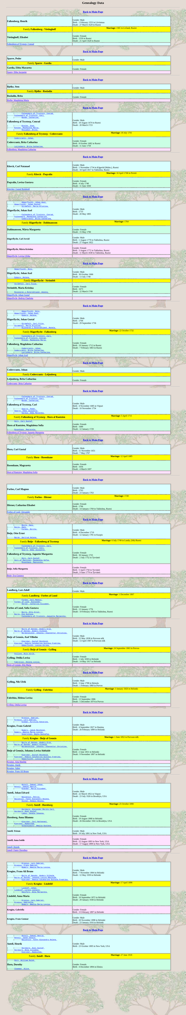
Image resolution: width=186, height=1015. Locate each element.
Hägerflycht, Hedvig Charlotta (20, 305)
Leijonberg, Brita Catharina (29, 149)
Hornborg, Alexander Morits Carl (38, 841)
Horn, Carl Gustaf (23, 436)
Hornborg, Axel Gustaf (25, 844)
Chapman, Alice (22, 1011)
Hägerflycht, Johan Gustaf (28, 208)
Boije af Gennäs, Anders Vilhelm (31, 653)
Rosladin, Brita (30, 132)
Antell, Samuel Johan (33, 814)
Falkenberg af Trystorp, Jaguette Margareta (25, 448)
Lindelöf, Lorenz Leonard (27, 927)
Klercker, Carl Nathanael (35, 855)
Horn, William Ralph (24, 1002)
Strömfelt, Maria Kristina (35, 210)
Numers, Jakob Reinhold (34, 756)
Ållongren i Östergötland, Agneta (31, 299)
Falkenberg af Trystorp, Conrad (20, 44)
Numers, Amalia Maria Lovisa (29, 759)
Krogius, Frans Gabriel (26, 900)
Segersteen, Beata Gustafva (36, 761)
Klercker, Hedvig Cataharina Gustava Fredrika (37, 667)
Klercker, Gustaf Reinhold (18, 192)
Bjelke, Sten (28, 127)
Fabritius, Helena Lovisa (27, 686)
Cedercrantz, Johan (24, 141)
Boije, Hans (28, 540)
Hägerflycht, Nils (23, 275)
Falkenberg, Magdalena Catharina (21, 152)
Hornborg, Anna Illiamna (26, 991)
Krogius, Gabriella (24, 941)
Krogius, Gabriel (30, 743)
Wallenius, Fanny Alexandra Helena (32, 830)
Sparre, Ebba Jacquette (17, 72)
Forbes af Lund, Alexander (18, 527)
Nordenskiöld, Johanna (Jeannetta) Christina (44, 655)
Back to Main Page (93, 11)
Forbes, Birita (29, 545)
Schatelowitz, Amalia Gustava (37, 860)
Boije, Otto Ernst (31, 633)
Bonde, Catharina (30, 118)
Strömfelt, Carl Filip (25, 290)
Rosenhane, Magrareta (25, 444)
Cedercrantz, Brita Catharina (37, 224)
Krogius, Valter (13, 798)
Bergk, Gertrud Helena (25, 554)
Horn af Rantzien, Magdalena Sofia (22, 487)
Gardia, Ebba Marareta (33, 427)
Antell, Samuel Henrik (25, 817)
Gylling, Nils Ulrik (24, 678)
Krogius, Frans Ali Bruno (18, 801)
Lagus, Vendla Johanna (33, 846)
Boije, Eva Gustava (15, 595)
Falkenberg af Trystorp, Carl (29, 116)
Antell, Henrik (13, 881)
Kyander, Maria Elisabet (34, 819)
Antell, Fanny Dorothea (17, 885)
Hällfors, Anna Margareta (35, 930)
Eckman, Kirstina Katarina (35, 747)
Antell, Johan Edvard (25, 977)
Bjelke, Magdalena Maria (18, 100)
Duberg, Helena (22, 283)
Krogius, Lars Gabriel (25, 745)
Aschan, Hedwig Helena (33, 833)
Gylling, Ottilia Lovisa (16, 729)
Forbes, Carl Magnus (32, 619)
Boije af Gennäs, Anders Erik (37, 651)
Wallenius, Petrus (31, 828)
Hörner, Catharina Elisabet (36, 624)
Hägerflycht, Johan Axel (34, 206)
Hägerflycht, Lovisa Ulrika (18, 261)
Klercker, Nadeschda (24, 857)
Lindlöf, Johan (29, 925)
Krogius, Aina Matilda (16, 791)
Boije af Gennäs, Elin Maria (19, 690)
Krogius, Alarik (13, 795)
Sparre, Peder (29, 422)
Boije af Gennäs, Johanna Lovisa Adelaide (35, 914)
